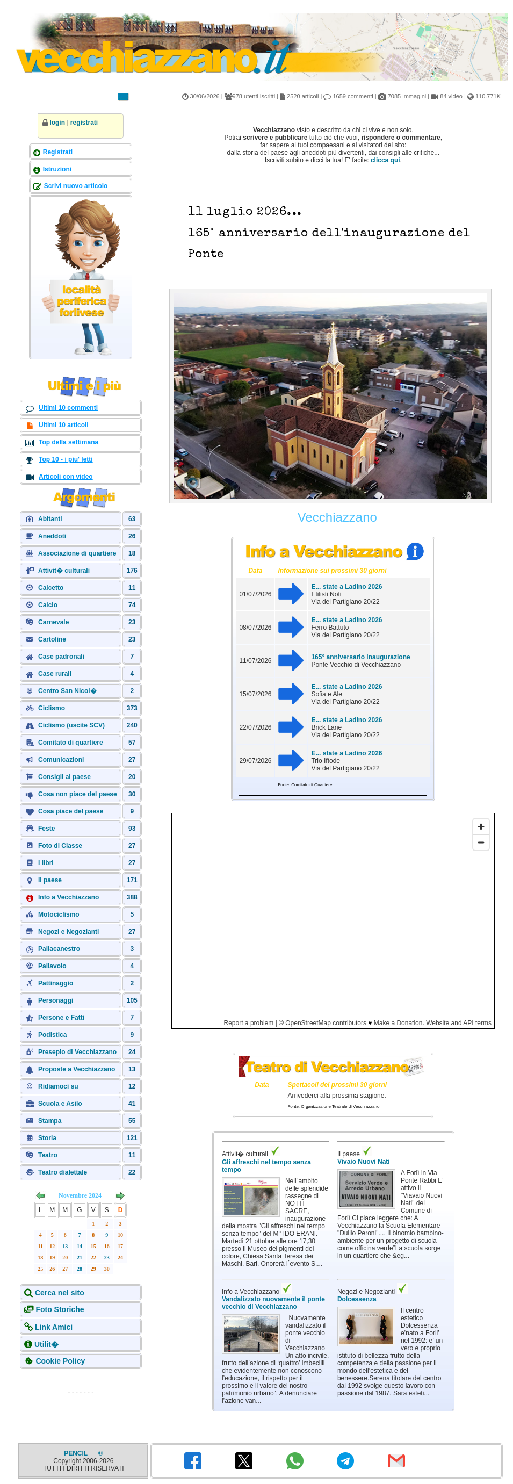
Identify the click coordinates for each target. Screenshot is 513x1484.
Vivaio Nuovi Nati (363, 1161)
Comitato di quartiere (70, 742)
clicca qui (385, 160)
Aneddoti (52, 536)
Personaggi (55, 1000)
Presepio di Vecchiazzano (77, 1052)
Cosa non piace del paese (77, 794)
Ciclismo (51, 708)
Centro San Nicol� (67, 691)
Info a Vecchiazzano (68, 897)
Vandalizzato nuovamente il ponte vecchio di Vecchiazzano (273, 1302)
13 (65, 1246)
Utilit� (46, 1344)
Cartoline (52, 639)
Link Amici (54, 1327)
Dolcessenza (357, 1299)
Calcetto (50, 588)
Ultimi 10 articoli (64, 425)
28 (79, 1269)
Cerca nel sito (59, 1292)
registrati (84, 122)
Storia (47, 1138)
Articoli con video (66, 476)
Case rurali (54, 674)
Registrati (58, 152)
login (57, 122)
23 (107, 1257)
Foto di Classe (60, 845)
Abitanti (50, 519)
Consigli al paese (64, 777)
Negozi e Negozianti (68, 931)
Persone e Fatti (61, 1017)
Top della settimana (68, 442)
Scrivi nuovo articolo (74, 186)
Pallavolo (52, 966)
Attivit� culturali (64, 570)
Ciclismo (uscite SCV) (71, 725)
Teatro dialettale (62, 1172)
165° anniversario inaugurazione (360, 657)
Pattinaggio (55, 983)
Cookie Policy (60, 1361)
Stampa (49, 1121)
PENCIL (76, 1453)
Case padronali (61, 656)
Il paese (50, 880)
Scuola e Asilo (60, 1103)
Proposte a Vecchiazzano (76, 1069)
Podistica (52, 1035)
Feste (46, 828)
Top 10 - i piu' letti (66, 459)
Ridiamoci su (58, 1086)
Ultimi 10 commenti (68, 408)
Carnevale (53, 622)
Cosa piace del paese (70, 811)
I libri (46, 863)
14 (79, 1246)
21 (79, 1257)
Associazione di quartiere (77, 553)
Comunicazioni (61, 759)
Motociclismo (59, 914)
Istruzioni (57, 169)
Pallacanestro (59, 949)
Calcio (47, 605)
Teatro (47, 1155)
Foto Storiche (59, 1309)
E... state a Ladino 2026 (346, 586)
